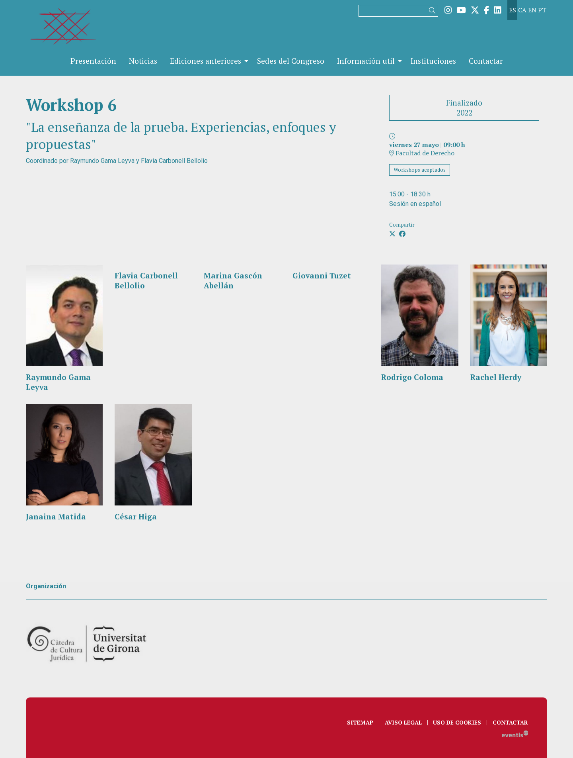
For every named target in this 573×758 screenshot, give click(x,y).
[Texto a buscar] (398, 11)
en (532, 10)
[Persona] (64, 328)
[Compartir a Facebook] (402, 233)
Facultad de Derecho (421, 153)
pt (542, 10)
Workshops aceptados (420, 169)
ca (522, 10)
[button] (433, 10)
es (512, 10)
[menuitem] (448, 10)
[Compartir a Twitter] (392, 233)
